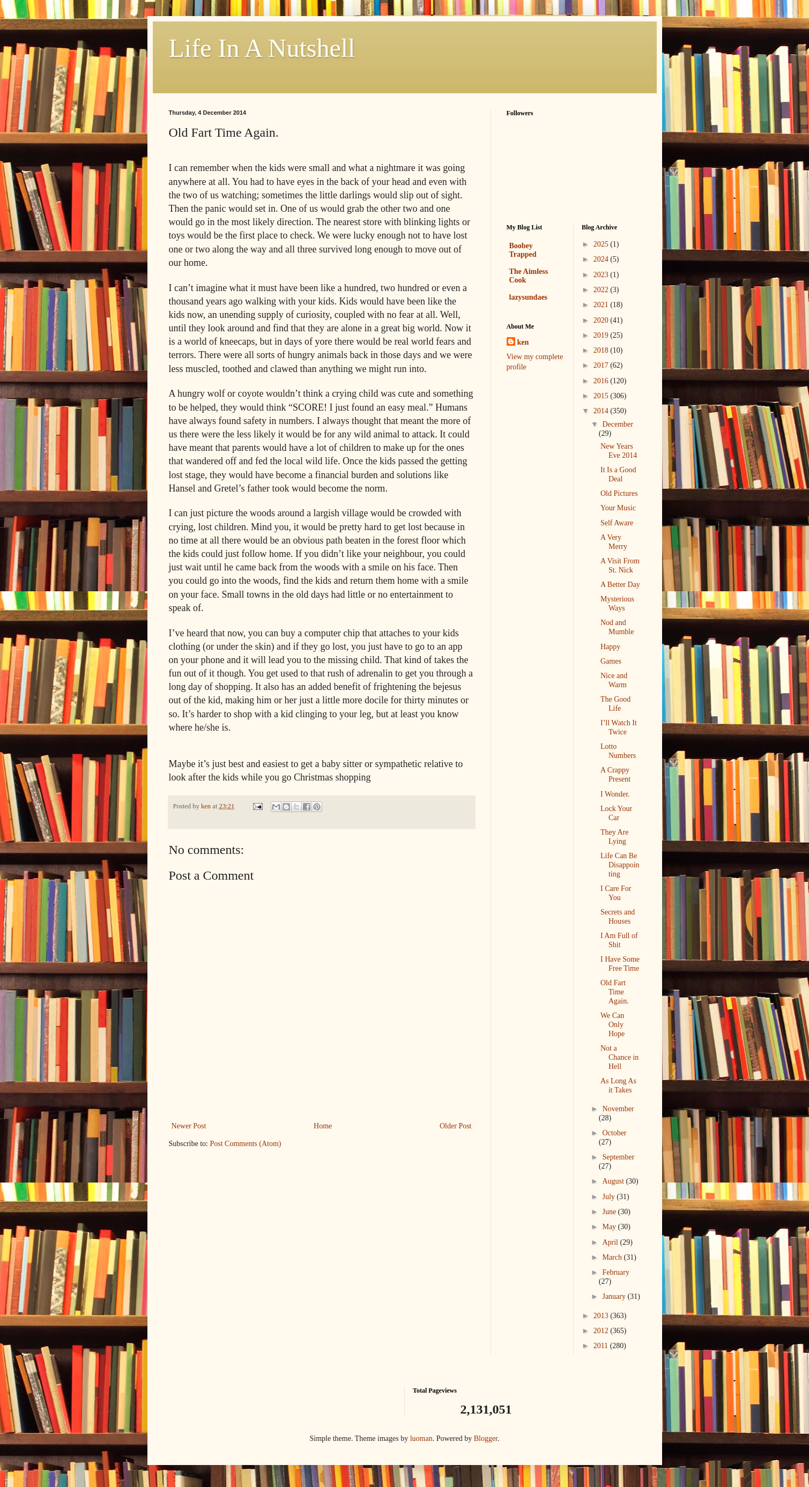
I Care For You (616, 893)
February (615, 1272)
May (610, 1227)
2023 (602, 275)
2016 (602, 381)
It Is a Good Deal (618, 474)
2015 (602, 396)
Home (323, 1126)
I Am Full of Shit (619, 940)
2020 (602, 320)
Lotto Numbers (618, 751)
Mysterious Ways (617, 603)
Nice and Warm (613, 680)
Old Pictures (619, 493)
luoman (421, 1438)
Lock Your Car (616, 813)
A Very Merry (613, 542)
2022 (602, 290)
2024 (602, 259)
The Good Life (615, 703)
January (614, 1296)
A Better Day (620, 585)
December (617, 424)
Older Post (456, 1126)
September (618, 1157)
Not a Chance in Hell (619, 1057)
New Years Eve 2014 (618, 450)
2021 (602, 305)
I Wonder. (615, 794)
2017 (602, 365)
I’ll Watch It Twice (618, 727)
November (618, 1109)
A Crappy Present (615, 774)
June (610, 1212)
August (614, 1181)
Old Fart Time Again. (614, 992)
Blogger (486, 1438)
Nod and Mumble (617, 627)
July (609, 1197)
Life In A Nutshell (262, 48)
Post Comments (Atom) (245, 1144)
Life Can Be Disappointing (620, 865)
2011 (601, 1346)
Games (610, 661)
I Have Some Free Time (620, 963)
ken (523, 342)
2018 (602, 350)
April (611, 1242)
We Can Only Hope (612, 1025)
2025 (602, 244)
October (614, 1133)
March (613, 1257)
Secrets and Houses (617, 916)
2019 (602, 335)
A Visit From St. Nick (620, 565)
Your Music (618, 508)
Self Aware (616, 523)
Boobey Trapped (523, 250)
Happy (610, 647)
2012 (602, 1331)
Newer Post (189, 1126)
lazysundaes (528, 297)
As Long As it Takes (618, 1085)
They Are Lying (614, 836)
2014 (602, 411)
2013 (602, 1316)
